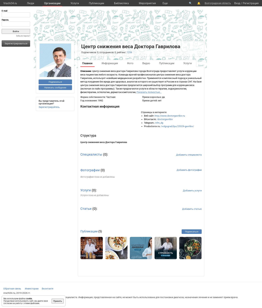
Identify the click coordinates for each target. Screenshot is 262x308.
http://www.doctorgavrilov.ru (170, 115)
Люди (30, 3)
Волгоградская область (218, 3)
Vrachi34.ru (10, 3)
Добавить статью (192, 209)
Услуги (75, 3)
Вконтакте (47, 288)
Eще (165, 3)
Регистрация (251, 3)
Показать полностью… (149, 92)
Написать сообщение (55, 87)
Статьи (86, 209)
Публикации (96, 3)
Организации (52, 3)
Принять (57, 301)
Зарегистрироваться (16, 43)
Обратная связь (12, 288)
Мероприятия (147, 3)
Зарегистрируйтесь (49, 107)
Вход (237, 3)
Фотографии (90, 170)
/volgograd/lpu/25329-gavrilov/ (177, 126)
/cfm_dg (159, 122)
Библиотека (121, 3)
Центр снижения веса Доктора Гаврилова (103, 142)
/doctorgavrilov (165, 119)
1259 (129, 52)
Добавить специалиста (189, 154)
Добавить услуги (192, 190)
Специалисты (91, 154)
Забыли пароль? (23, 36)
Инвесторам (31, 288)
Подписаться (55, 82)
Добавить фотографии (189, 170)
